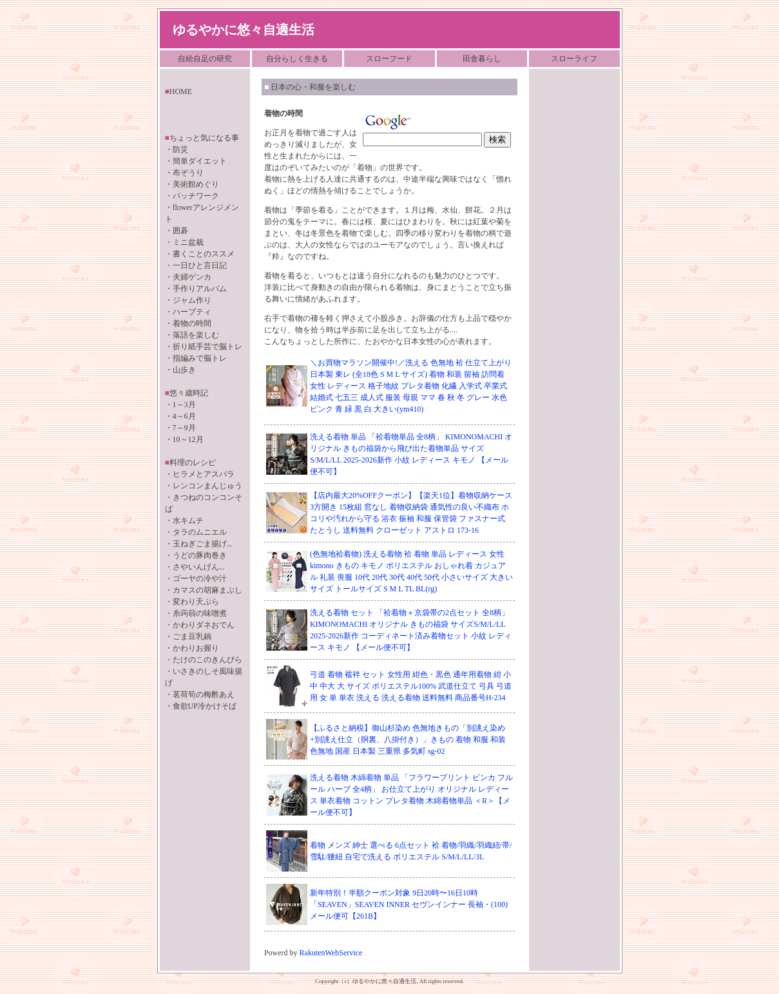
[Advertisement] (572, 274)
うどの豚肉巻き (200, 555)
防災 (180, 149)
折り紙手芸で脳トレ (207, 346)
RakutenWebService (331, 952)
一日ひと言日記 (200, 265)
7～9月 (184, 427)
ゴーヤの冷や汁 (200, 578)
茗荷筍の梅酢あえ (204, 694)
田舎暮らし (482, 58)
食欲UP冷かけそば (204, 706)
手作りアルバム (200, 288)
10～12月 (188, 439)
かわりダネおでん (204, 624)
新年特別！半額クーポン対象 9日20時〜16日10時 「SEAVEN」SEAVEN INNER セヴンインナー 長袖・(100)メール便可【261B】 (409, 904)
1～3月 (184, 404)
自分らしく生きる (297, 58)
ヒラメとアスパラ (204, 474)
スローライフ (574, 58)
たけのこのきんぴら (207, 659)
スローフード (389, 58)
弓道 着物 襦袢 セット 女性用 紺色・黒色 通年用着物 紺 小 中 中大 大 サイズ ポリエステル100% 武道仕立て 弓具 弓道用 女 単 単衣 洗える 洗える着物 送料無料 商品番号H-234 (411, 686)
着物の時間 (192, 323)
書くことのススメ (204, 253)
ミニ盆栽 (188, 242)
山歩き (184, 369)
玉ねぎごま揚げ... (203, 543)
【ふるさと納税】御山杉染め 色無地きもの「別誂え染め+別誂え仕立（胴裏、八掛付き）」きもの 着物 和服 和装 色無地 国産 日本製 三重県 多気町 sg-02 (408, 739)
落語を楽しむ (196, 334)
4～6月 (184, 416)
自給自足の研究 (205, 58)
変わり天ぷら (196, 601)
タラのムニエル (200, 532)
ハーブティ (192, 311)
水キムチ (188, 520)
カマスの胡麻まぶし (207, 590)
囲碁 (180, 230)
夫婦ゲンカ (192, 277)
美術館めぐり (196, 184)
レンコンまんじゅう (207, 485)
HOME (180, 91)
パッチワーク (196, 195)
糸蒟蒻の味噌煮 (200, 613)
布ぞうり (188, 172)
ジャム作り (192, 300)
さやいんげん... (199, 566)
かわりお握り (196, 648)
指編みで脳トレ (200, 358)
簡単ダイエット (200, 161)
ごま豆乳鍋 (192, 636)
